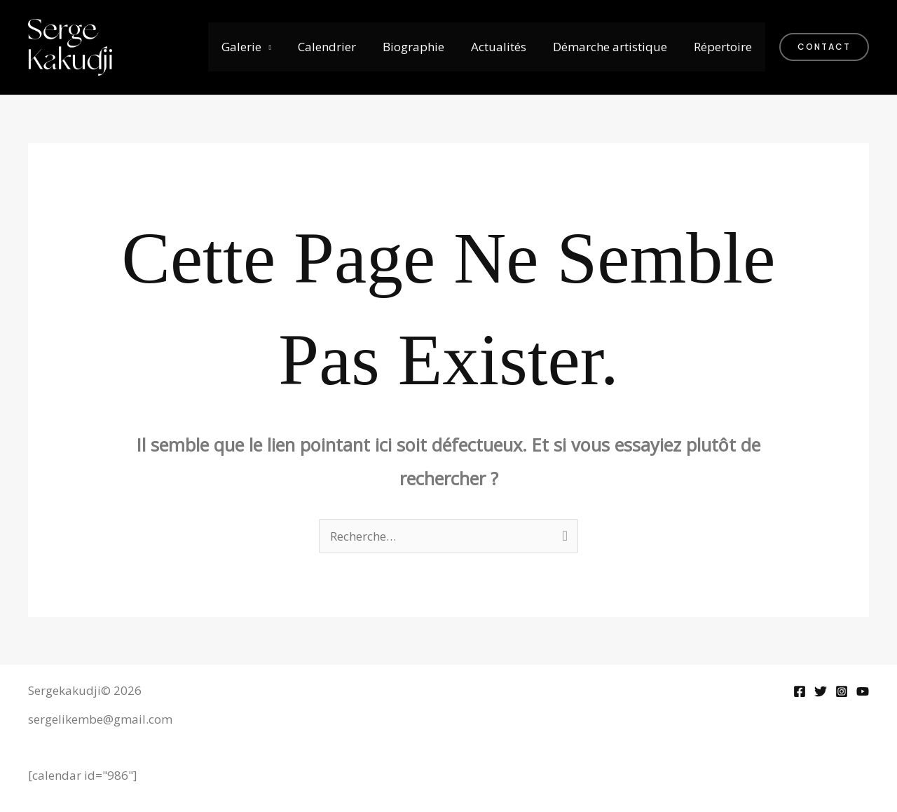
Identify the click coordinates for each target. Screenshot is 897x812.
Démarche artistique (614, 47)
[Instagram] (841, 691)
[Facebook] (799, 691)
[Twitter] (820, 691)
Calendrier (339, 47)
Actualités (505, 47)
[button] (824, 47)
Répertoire (724, 47)
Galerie (257, 47)
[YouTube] (862, 691)
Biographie (423, 47)
